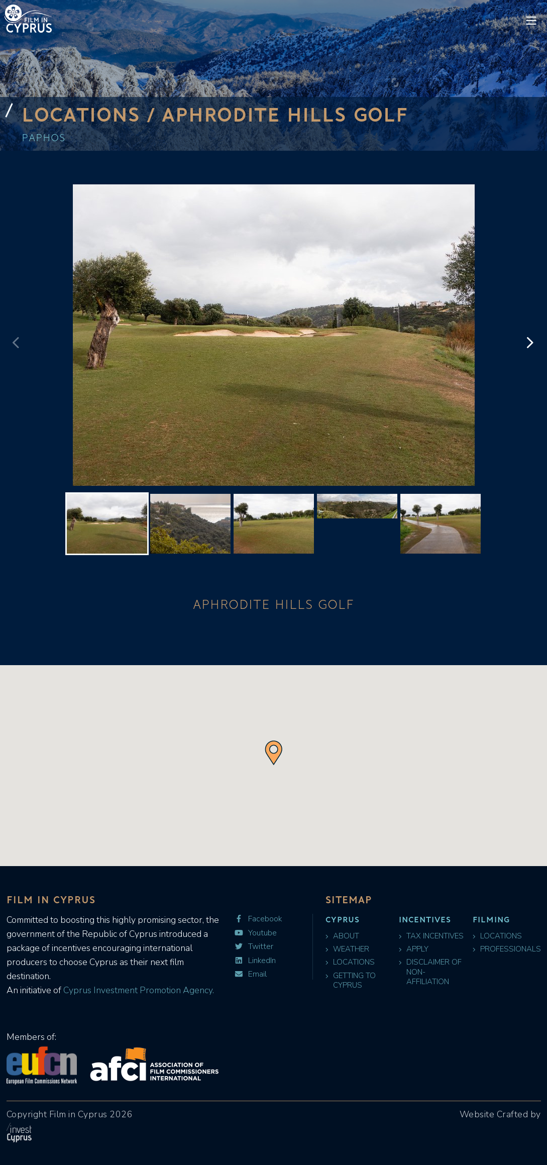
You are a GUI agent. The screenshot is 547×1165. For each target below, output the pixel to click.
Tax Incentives (431, 936)
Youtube (255, 933)
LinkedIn (255, 961)
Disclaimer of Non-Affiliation (430, 972)
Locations (350, 962)
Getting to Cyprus (350, 980)
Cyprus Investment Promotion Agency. (137, 990)
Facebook (258, 919)
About (342, 936)
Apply (413, 949)
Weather (347, 949)
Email (250, 974)
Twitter (253, 946)
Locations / (92, 114)
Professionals (507, 949)
